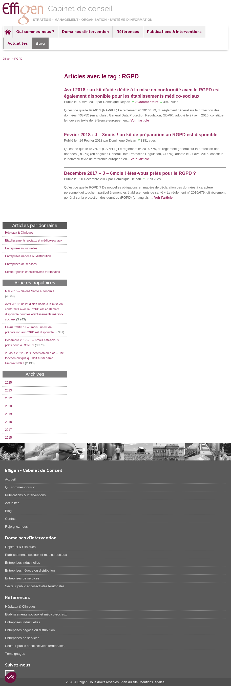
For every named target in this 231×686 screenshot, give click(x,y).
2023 (8, 390)
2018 (8, 422)
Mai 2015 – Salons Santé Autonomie (29, 291)
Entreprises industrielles (21, 248)
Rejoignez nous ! (17, 526)
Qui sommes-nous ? (35, 31)
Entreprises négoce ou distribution (28, 256)
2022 (8, 398)
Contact (10, 519)
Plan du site (129, 682)
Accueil (8, 32)
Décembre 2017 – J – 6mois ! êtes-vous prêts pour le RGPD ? (130, 173)
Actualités (18, 43)
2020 (8, 406)
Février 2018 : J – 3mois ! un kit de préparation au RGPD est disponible (140, 134)
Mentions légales (152, 682)
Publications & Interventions (174, 31)
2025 (8, 382)
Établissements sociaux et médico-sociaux (36, 555)
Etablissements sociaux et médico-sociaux (33, 240)
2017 (8, 430)
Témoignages (15, 654)
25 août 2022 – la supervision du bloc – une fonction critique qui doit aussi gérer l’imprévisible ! (34, 358)
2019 (8, 414)
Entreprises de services (21, 264)
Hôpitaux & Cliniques (19, 232)
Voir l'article (140, 120)
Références (128, 31)
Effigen (7, 58)
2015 (8, 437)
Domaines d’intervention (85, 31)
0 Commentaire (146, 102)
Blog (40, 43)
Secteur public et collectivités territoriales (32, 272)
